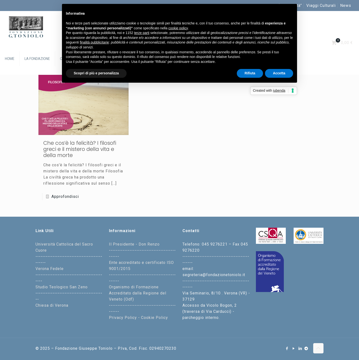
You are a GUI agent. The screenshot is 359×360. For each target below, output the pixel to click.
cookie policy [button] (178, 28)
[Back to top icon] (318, 348)
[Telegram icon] (306, 348)
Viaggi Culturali (321, 5)
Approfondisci (65, 196)
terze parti (141, 33)
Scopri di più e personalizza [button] (96, 73)
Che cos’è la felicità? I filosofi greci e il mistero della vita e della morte (79, 149)
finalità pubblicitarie (94, 42)
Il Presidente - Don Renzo (134, 244)
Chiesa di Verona (52, 305)
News (345, 5)
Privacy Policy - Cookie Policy (138, 317)
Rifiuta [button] (250, 73)
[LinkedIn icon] (300, 348)
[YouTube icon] (293, 348)
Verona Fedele (50, 268)
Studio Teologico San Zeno (62, 287)
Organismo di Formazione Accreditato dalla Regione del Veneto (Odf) (137, 293)
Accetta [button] (279, 73)
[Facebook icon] (287, 348)
